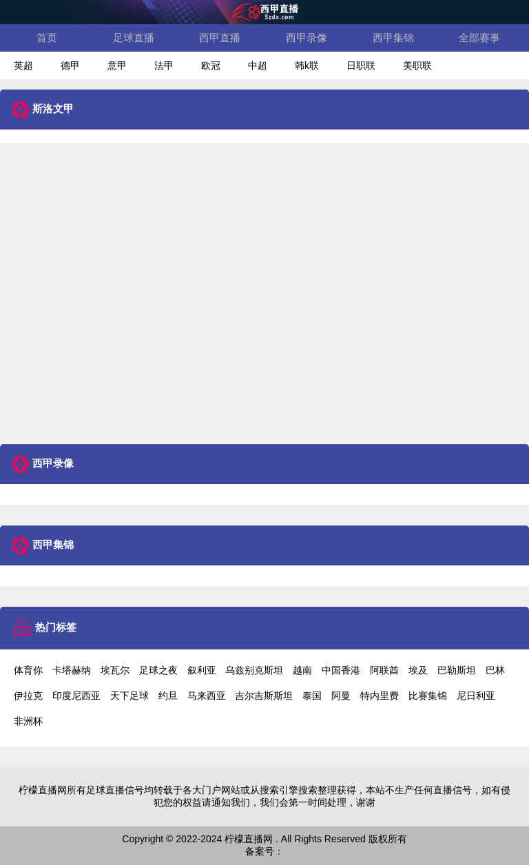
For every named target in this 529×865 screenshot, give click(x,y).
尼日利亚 (476, 695)
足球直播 (133, 37)
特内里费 (379, 695)
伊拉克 (28, 695)
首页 (47, 37)
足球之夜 (158, 670)
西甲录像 (306, 37)
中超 (257, 65)
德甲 (70, 65)
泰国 (312, 695)
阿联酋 (384, 670)
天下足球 (129, 695)
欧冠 (210, 65)
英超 (23, 65)
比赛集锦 (427, 695)
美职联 (417, 65)
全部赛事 (479, 37)
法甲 (164, 65)
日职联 (360, 65)
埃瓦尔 (115, 670)
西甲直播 (219, 37)
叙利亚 (201, 670)
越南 (302, 670)
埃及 (418, 670)
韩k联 (307, 65)
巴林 (495, 670)
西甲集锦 (393, 37)
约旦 (168, 695)
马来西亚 (206, 695)
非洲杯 (28, 721)
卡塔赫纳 (71, 670)
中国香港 (341, 670)
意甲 (117, 65)
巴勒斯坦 (456, 670)
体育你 (28, 670)
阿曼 (341, 695)
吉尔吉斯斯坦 (264, 695)
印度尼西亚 (76, 695)
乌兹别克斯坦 (254, 670)
